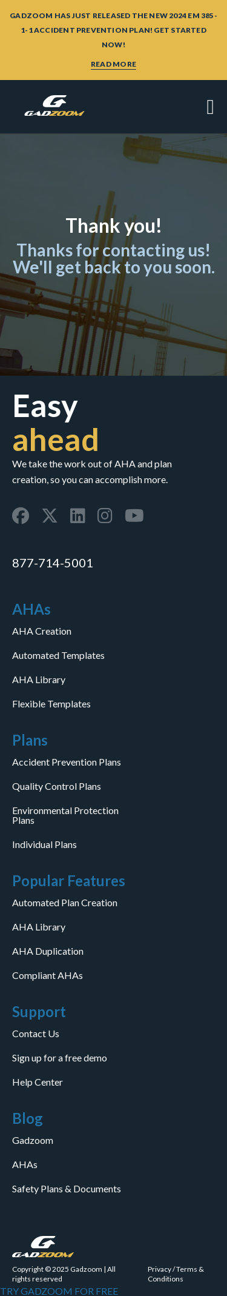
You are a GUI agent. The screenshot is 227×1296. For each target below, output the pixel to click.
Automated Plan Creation (64, 902)
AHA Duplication (48, 951)
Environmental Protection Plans (65, 815)
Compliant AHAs (47, 975)
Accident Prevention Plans (66, 762)
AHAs (25, 1164)
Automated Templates (58, 655)
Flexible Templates (51, 704)
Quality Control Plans (56, 786)
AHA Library (38, 679)
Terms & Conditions (176, 1273)
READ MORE (113, 63)
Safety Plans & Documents (66, 1189)
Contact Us (35, 1033)
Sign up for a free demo (59, 1058)
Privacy (159, 1269)
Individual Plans (44, 844)
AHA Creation (41, 631)
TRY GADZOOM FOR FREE (59, 1291)
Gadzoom (32, 1140)
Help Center (37, 1082)
